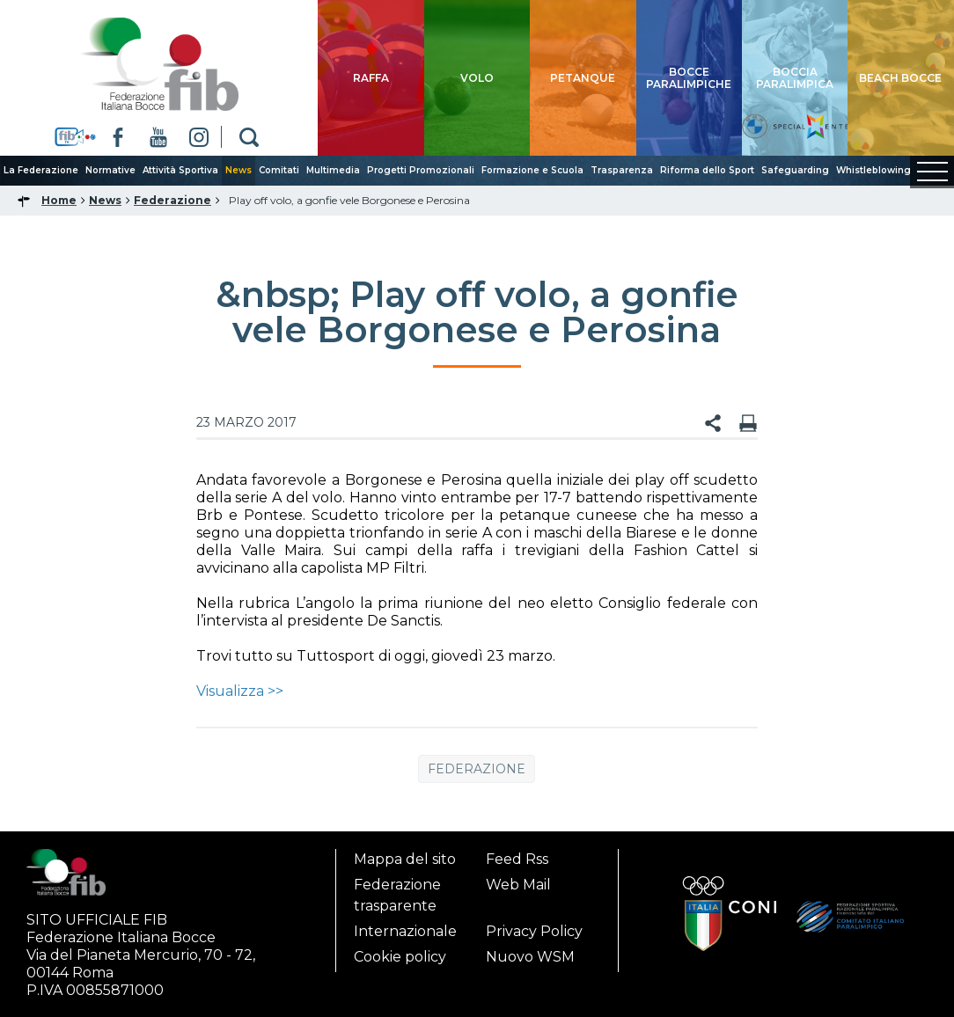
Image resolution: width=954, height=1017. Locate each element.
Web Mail (518, 884)
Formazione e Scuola (532, 170)
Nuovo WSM (530, 956)
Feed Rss (517, 859)
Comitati (279, 170)
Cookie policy (400, 956)
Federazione (476, 769)
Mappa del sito (405, 859)
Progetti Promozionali (420, 170)
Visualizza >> (239, 691)
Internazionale (405, 931)
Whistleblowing (873, 170)
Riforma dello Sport (707, 170)
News (238, 170)
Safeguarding (795, 170)
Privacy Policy (534, 931)
